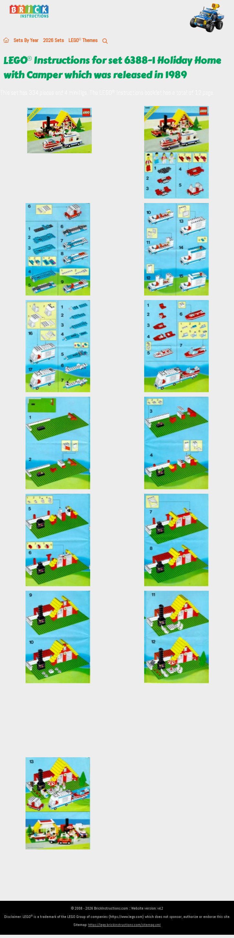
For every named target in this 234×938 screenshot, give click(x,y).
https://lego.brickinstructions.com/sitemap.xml (124, 924)
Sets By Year (26, 40)
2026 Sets (53, 40)
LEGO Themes (83, 40)
